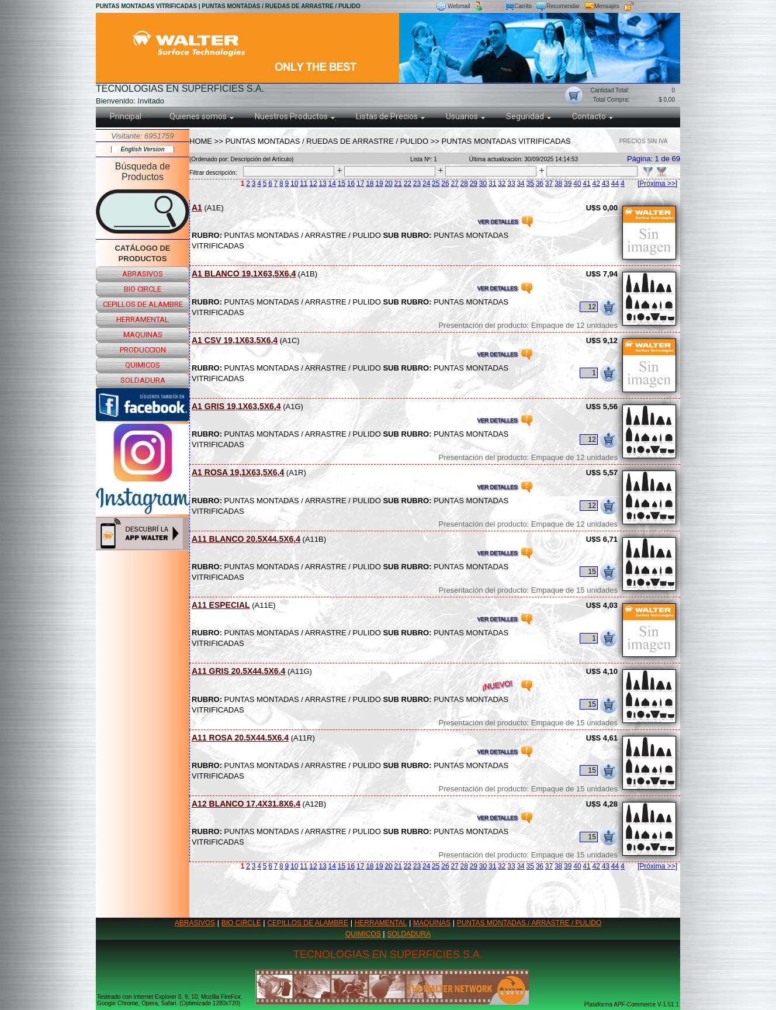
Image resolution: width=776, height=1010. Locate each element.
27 (454, 183)
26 (445, 183)
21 (398, 183)
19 (379, 183)
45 (624, 183)
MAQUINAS (432, 923)
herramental (142, 319)
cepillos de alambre (143, 304)
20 (388, 183)
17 (360, 183)
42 (596, 183)
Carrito (523, 6)
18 (369, 183)
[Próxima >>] (657, 183)
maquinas (142, 334)
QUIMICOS (363, 934)
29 (473, 183)
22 (407, 183)
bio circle (142, 289)
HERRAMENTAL (381, 923)
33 (511, 183)
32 (501, 183)
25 (435, 183)
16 (351, 183)
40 (577, 183)
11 (303, 183)
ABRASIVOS (195, 923)
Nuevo (494, 6)
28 (464, 183)
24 (426, 183)
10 (294, 183)
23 (417, 183)
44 (615, 183)
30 (483, 183)
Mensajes (606, 6)
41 (586, 183)
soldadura (142, 380)
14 (332, 183)
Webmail (459, 6)
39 (567, 183)
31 (492, 183)
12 (313, 183)
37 (549, 183)
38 (558, 183)
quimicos (142, 365)
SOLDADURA (409, 934)
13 (322, 183)
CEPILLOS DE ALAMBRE (307, 923)
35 (530, 183)
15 (341, 183)
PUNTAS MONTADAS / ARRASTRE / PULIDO (529, 923)
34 (520, 183)
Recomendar (563, 6)
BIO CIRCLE (241, 923)
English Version (142, 149)
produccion (143, 349)
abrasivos (142, 273)
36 (539, 183)
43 (605, 183)
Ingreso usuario (657, 6)
